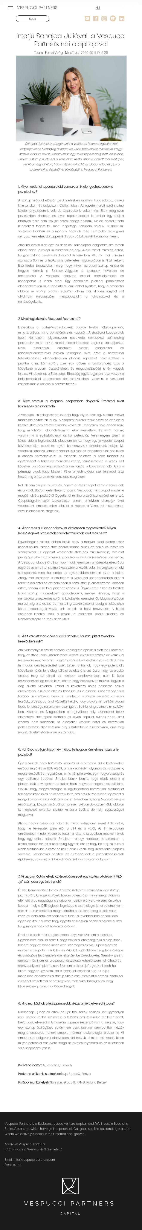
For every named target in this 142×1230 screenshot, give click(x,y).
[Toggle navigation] (10, 8)
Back (32, 19)
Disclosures (13, 1165)
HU (98, 8)
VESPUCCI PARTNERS (37, 8)
